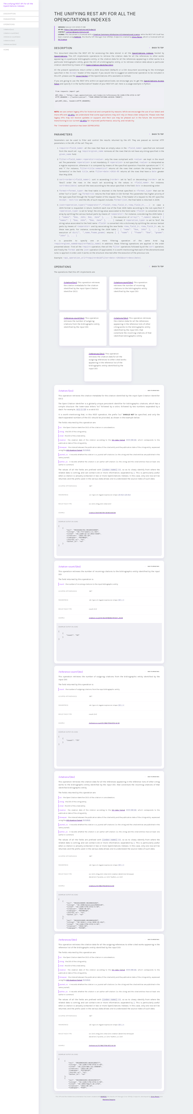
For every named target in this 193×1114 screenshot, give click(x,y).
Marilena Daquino (109, 1099)
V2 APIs (71, 115)
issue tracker (82, 76)
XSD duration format (74, 450)
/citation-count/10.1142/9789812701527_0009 (106, 618)
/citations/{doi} (9, 40)
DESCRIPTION (9, 13)
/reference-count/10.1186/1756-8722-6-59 (104, 723)
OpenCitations (60, 56)
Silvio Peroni (137, 37)
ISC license (62, 39)
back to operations (149, 390)
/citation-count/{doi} (11, 33)
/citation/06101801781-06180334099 (102, 512)
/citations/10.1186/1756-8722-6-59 (101, 885)
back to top (158, 47)
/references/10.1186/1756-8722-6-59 (102, 1045)
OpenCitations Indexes (142, 53)
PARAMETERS (9, 19)
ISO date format (118, 440)
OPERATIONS (9, 24)
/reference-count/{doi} (11, 37)
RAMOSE (77, 37)
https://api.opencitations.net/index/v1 (80, 29)
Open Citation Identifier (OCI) (99, 65)
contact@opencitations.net (77, 32)
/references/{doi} (9, 44)
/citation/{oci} (8, 29)
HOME (6, 49)
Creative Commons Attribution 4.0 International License (116, 34)
